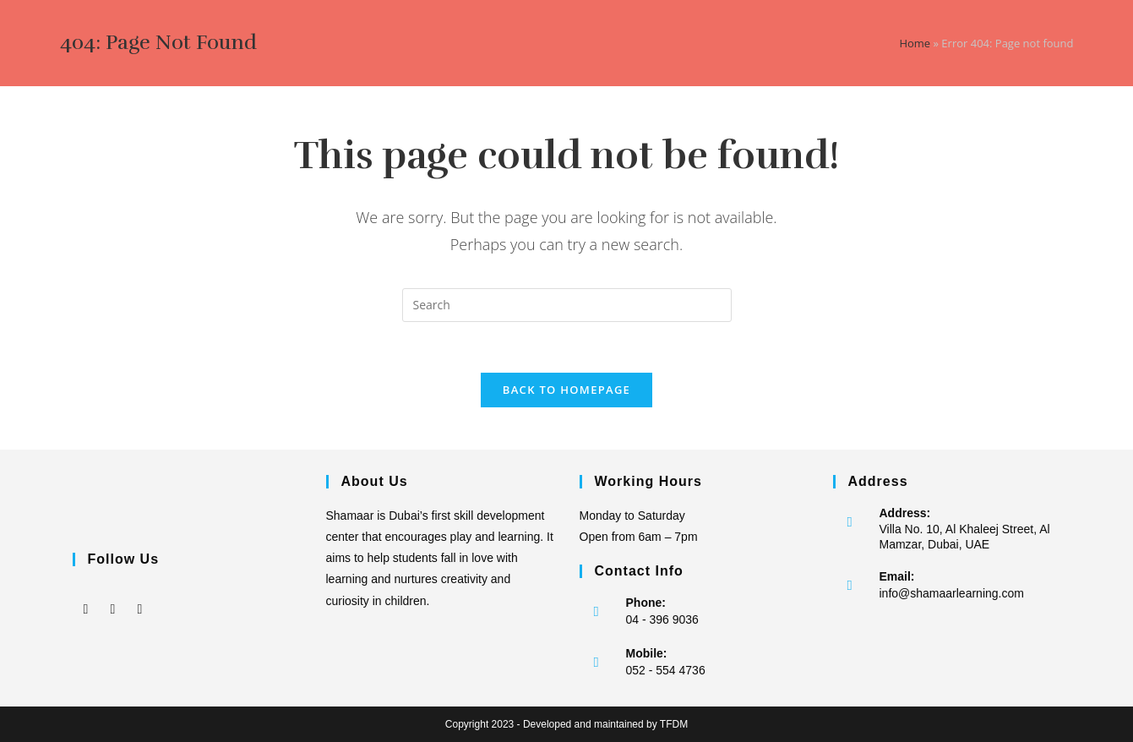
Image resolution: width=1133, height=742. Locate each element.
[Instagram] (113, 597)
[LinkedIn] (140, 597)
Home (914, 43)
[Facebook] (86, 597)
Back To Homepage (566, 389)
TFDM (674, 724)
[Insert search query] (567, 305)
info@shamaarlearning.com (952, 593)
